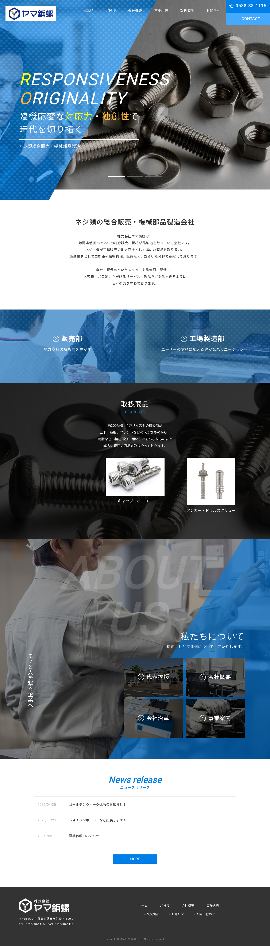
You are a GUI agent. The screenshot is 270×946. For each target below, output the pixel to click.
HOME (88, 11)
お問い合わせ (204, 914)
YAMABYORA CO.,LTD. (131, 939)
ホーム (141, 906)
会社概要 (135, 11)
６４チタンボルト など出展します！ (97, 820)
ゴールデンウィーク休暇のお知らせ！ (97, 805)
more (135, 859)
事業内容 (161, 11)
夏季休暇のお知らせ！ (86, 836)
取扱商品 (187, 11)
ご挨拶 (110, 11)
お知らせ (213, 11)
